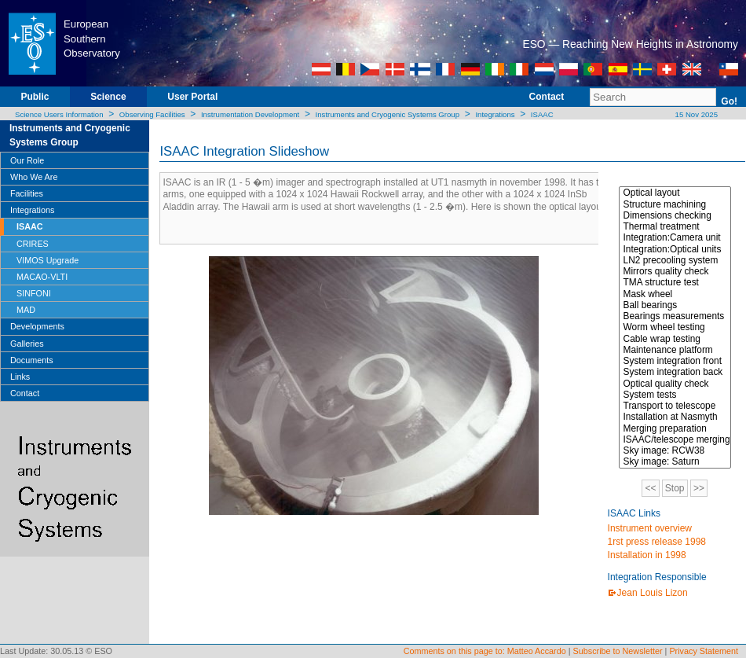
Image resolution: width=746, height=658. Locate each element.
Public (34, 96)
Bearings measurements (675, 316)
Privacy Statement (703, 651)
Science (108, 96)
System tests (675, 394)
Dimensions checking (675, 215)
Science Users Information (59, 114)
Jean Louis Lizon (652, 592)
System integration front (675, 360)
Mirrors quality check (675, 271)
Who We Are (33, 177)
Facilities (26, 193)
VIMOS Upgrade (47, 260)
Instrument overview (650, 528)
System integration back (675, 371)
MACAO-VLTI (42, 276)
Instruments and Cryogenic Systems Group (387, 114)
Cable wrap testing (675, 338)
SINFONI (33, 293)
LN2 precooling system (675, 260)
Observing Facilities (152, 114)
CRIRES (32, 243)
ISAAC (542, 114)
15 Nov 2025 (695, 114)
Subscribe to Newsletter (618, 651)
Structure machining (675, 204)
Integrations (494, 114)
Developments (37, 326)
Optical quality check (675, 383)
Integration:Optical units (675, 249)
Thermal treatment (675, 226)
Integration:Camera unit (675, 237)
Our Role (27, 160)
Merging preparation (675, 428)
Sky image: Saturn (675, 461)
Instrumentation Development (250, 114)
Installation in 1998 (647, 555)
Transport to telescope (675, 405)
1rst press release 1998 (657, 541)
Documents (31, 360)
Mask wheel (675, 294)
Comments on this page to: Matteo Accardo (485, 651)
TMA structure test (675, 282)
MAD (25, 309)
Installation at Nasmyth (675, 416)
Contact (547, 96)
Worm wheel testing (675, 327)
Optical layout (675, 192)
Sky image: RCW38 (675, 450)
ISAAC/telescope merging (675, 439)
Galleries (27, 343)
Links (20, 376)
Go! (729, 101)
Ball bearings (675, 305)
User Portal (192, 96)
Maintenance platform (675, 349)
